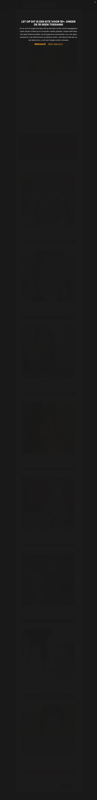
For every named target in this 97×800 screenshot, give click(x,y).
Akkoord (40, 44)
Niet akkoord (55, 44)
